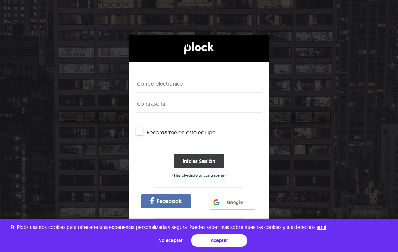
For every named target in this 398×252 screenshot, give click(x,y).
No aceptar (170, 240)
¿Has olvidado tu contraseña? (199, 175)
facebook (166, 201)
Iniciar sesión (199, 161)
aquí (321, 227)
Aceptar (219, 240)
